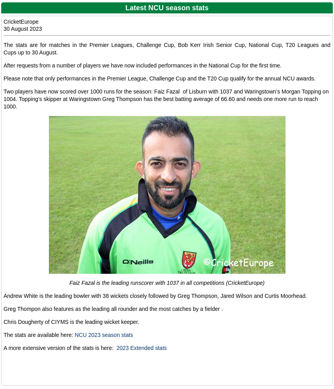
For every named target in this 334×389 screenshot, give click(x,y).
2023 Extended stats (141, 348)
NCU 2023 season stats (104, 335)
